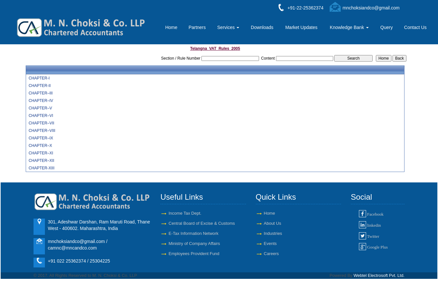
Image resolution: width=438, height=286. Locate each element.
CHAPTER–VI (41, 115)
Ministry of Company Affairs (194, 243)
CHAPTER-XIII (41, 168)
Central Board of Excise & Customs (202, 223)
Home (171, 27)
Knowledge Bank (349, 27)
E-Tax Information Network (193, 233)
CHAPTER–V (40, 108)
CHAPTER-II (40, 85)
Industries (273, 233)
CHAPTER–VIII (42, 130)
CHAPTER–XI (41, 153)
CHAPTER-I (39, 78)
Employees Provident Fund (194, 253)
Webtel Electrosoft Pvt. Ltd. (378, 275)
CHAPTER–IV (41, 100)
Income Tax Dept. (185, 213)
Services (228, 27)
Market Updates (301, 27)
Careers (271, 253)
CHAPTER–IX (41, 138)
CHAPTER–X (40, 145)
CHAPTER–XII (41, 160)
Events (270, 243)
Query (386, 27)
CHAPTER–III (41, 93)
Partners (197, 27)
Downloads (262, 27)
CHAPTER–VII (41, 123)
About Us (272, 223)
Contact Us (415, 27)
